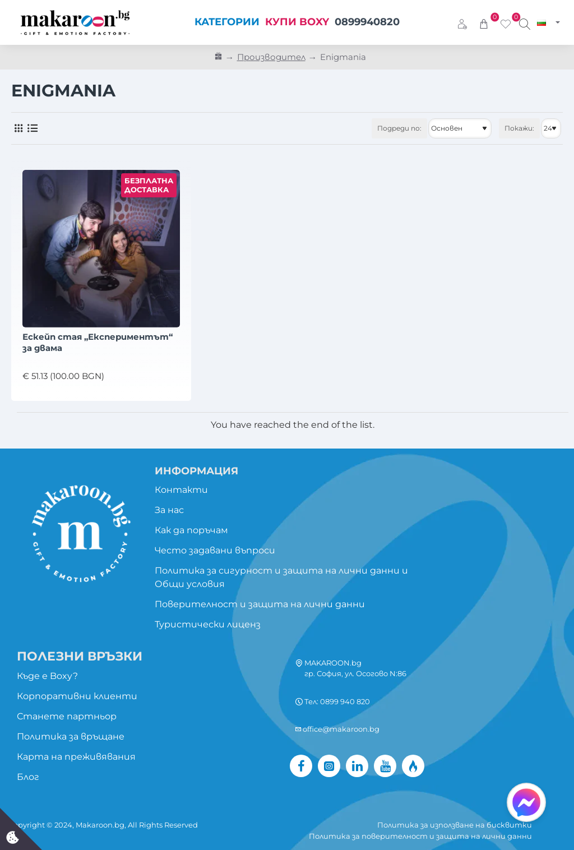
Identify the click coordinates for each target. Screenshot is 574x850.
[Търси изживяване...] (524, 22)
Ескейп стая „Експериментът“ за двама (97, 342)
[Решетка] (18, 129)
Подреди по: (399, 128)
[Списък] (32, 129)
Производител (271, 57)
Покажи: (519, 128)
